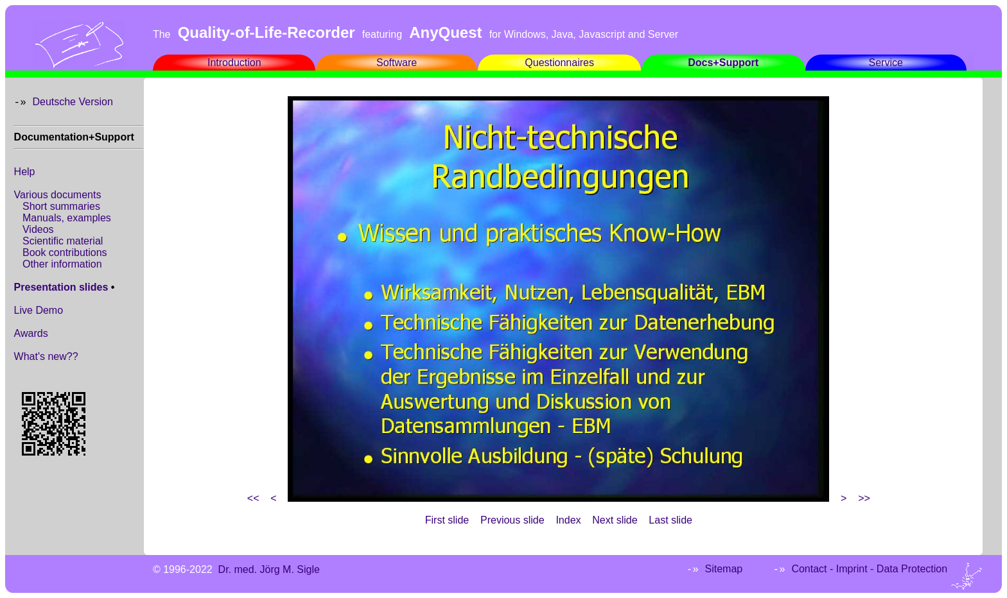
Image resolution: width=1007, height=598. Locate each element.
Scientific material (62, 240)
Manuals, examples (66, 217)
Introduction (234, 62)
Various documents (57, 194)
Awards (31, 333)
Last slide (670, 520)
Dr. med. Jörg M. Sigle (269, 569)
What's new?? (46, 356)
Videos (38, 229)
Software (396, 62)
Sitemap (724, 568)
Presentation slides (61, 287)
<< (253, 498)
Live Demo (38, 310)
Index (568, 520)
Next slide (614, 520)
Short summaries (61, 206)
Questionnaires (559, 62)
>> (864, 498)
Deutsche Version (72, 101)
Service (886, 62)
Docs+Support (723, 62)
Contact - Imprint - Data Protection (869, 568)
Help (24, 171)
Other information (62, 264)
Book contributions (64, 252)
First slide (447, 520)
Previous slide (512, 520)
